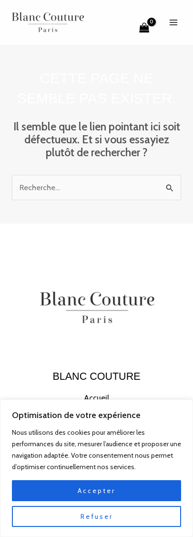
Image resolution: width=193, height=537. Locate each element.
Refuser (97, 516)
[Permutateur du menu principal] (173, 22)
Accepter (96, 490)
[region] (96, 468)
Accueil (96, 397)
